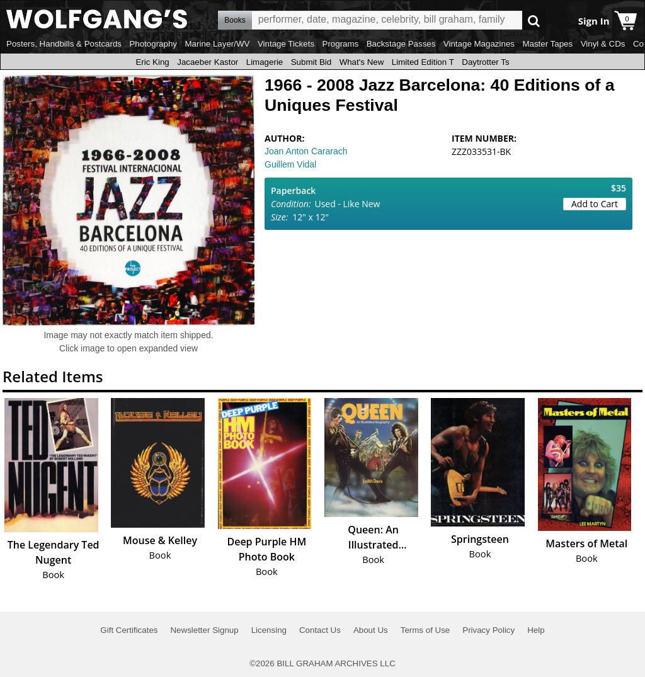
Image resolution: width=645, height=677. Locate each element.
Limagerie (264, 62)
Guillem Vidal (290, 164)
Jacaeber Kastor (207, 62)
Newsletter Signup (204, 630)
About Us (370, 630)
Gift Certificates (128, 630)
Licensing (269, 630)
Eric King (152, 62)
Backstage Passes (401, 43)
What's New (362, 62)
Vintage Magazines (479, 43)
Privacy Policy (488, 630)
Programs (340, 43)
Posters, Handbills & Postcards (64, 43)
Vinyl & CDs (603, 43)
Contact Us (320, 630)
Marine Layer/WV (217, 43)
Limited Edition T (423, 62)
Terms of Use (425, 630)
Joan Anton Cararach (306, 151)
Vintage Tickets (286, 43)
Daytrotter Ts (485, 62)
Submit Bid (311, 62)
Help (535, 630)
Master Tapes (547, 43)
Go (533, 20)
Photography (153, 43)
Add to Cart (594, 204)
